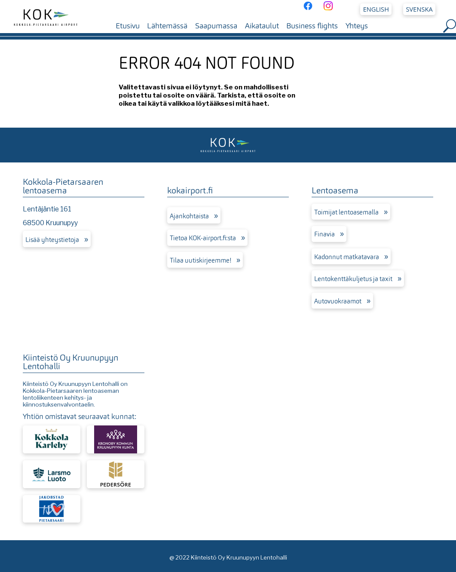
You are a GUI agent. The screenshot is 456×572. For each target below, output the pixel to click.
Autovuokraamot (337, 301)
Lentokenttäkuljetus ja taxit (353, 279)
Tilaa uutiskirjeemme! (200, 260)
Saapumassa (216, 26)
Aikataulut (262, 26)
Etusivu (128, 26)
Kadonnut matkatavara (346, 257)
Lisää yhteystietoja (52, 240)
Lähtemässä (167, 26)
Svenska (419, 9)
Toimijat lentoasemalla (346, 212)
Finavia (324, 234)
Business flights (312, 26)
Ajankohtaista (189, 216)
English (376, 9)
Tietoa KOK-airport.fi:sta (203, 238)
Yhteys (357, 26)
